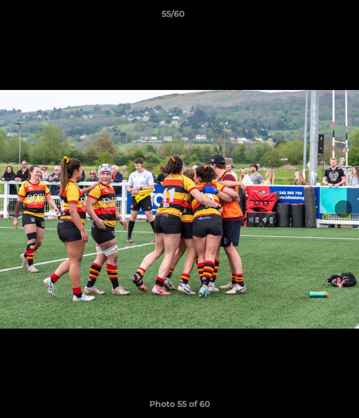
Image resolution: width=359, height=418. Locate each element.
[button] (317, 17)
